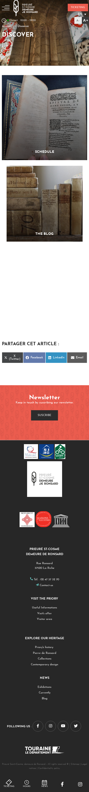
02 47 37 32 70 (49, 579)
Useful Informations (44, 607)
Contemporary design (44, 664)
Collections (44, 658)
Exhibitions (44, 687)
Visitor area (44, 619)
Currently (44, 692)
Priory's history (44, 647)
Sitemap (75, 764)
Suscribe (44, 415)
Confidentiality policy (49, 768)
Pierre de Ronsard (44, 653)
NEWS (44, 786)
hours (26, 786)
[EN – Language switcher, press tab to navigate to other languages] (78, 14)
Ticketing (9, 786)
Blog (44, 698)
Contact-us (46, 585)
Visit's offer (44, 613)
